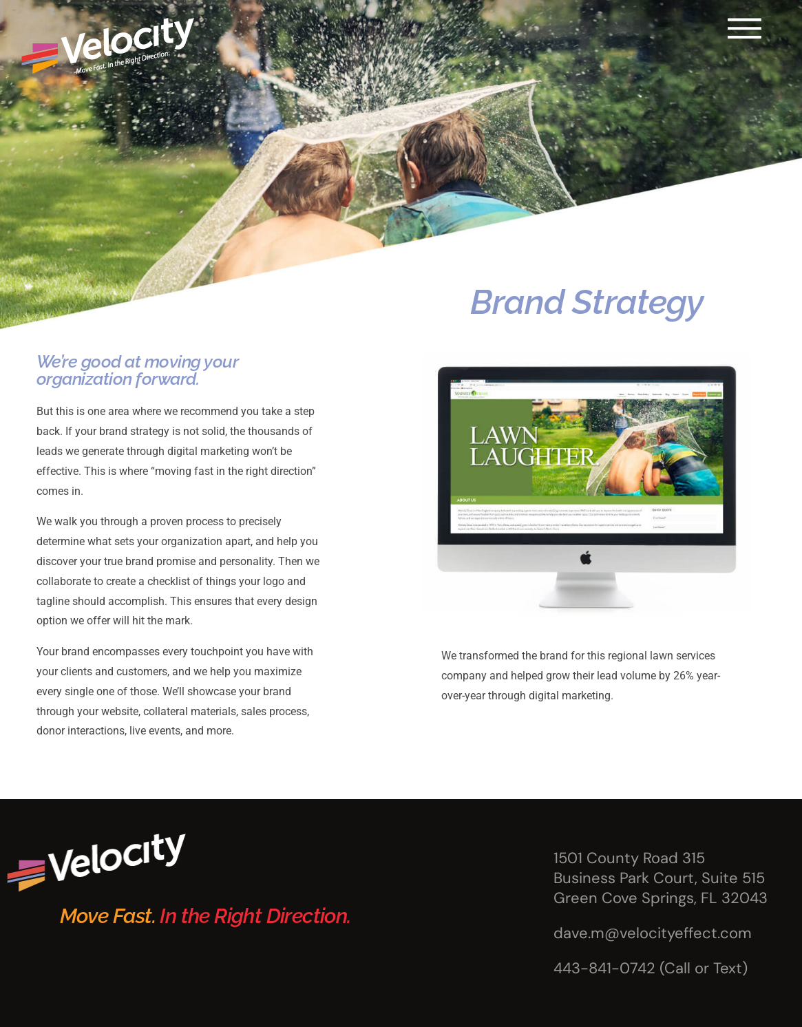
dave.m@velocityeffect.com (652, 933)
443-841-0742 (604, 968)
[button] (744, 28)
